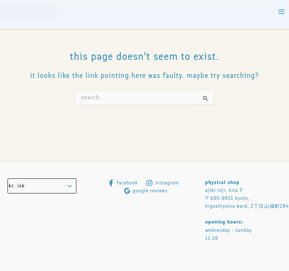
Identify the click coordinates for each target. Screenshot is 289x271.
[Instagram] (162, 183)
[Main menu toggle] (281, 12)
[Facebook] (123, 183)
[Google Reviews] (146, 190)
